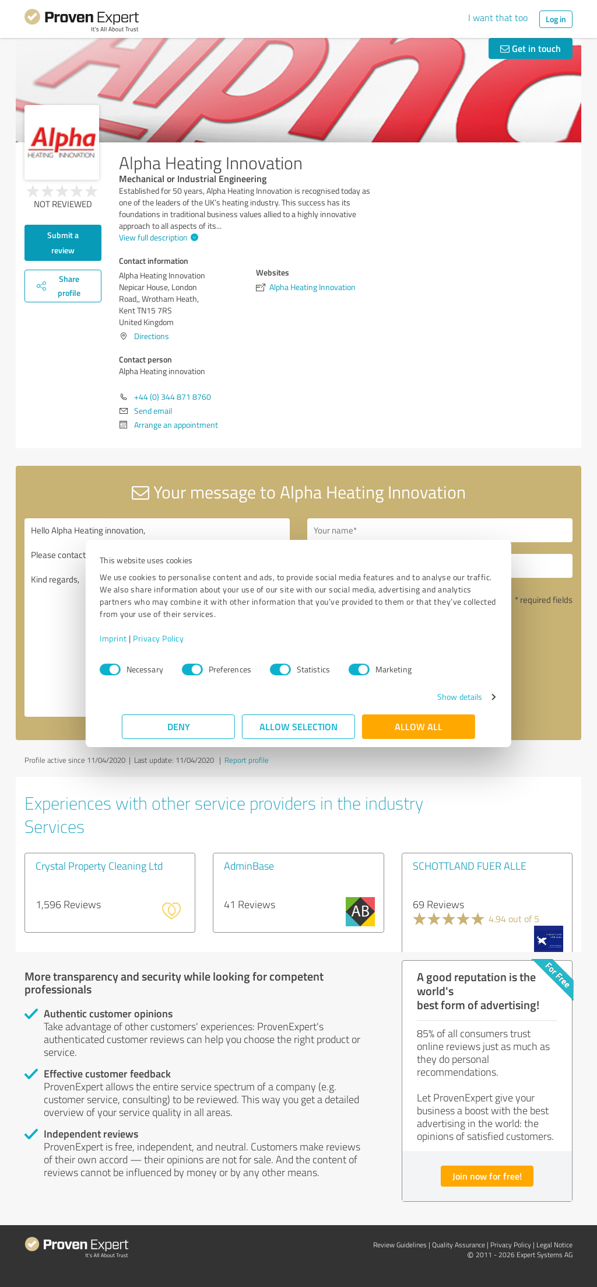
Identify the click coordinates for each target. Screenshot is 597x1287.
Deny (178, 726)
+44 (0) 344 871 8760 (172, 396)
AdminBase (249, 866)
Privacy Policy (180, 638)
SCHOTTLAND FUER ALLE (469, 866)
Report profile (246, 760)
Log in (556, 19)
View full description (157, 237)
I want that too (498, 17)
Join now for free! (487, 1176)
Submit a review (63, 242)
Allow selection (298, 726)
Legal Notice (554, 1245)
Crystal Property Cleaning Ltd (99, 866)
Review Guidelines (400, 1245)
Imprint (135, 638)
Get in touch (530, 48)
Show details (437, 696)
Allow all (419, 726)
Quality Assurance (458, 1245)
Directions (151, 335)
